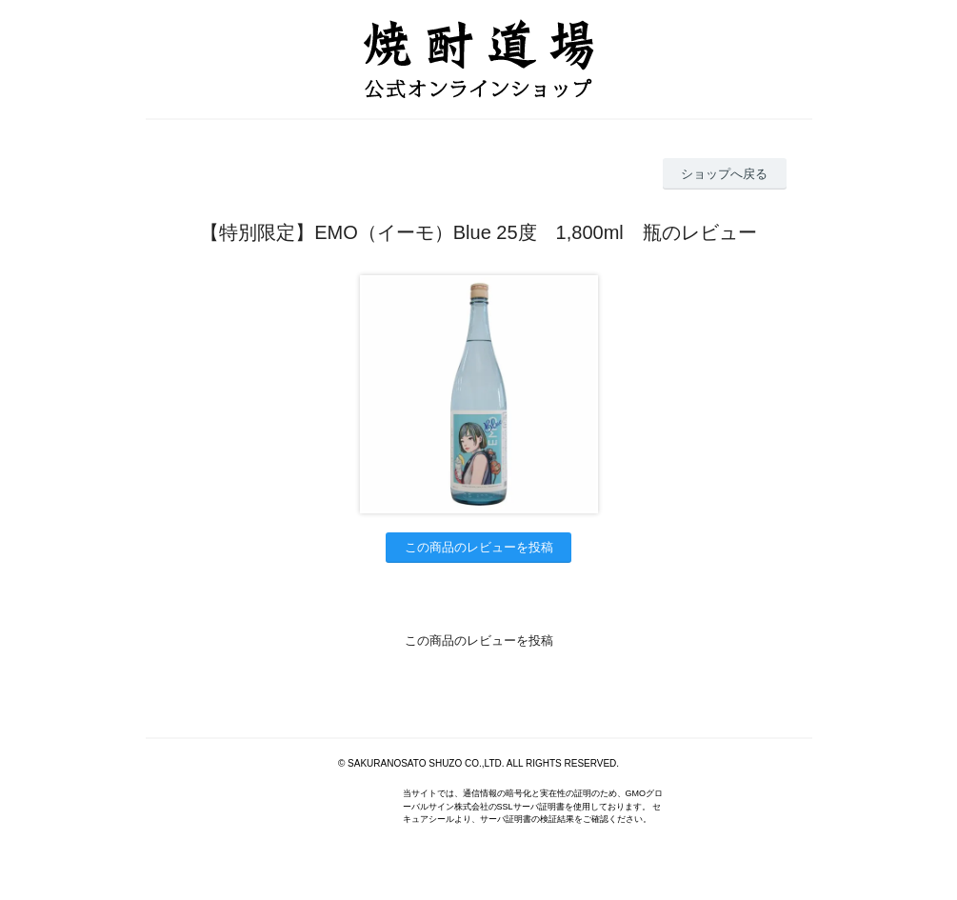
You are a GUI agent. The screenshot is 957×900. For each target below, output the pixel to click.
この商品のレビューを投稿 (479, 547)
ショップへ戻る (724, 174)
